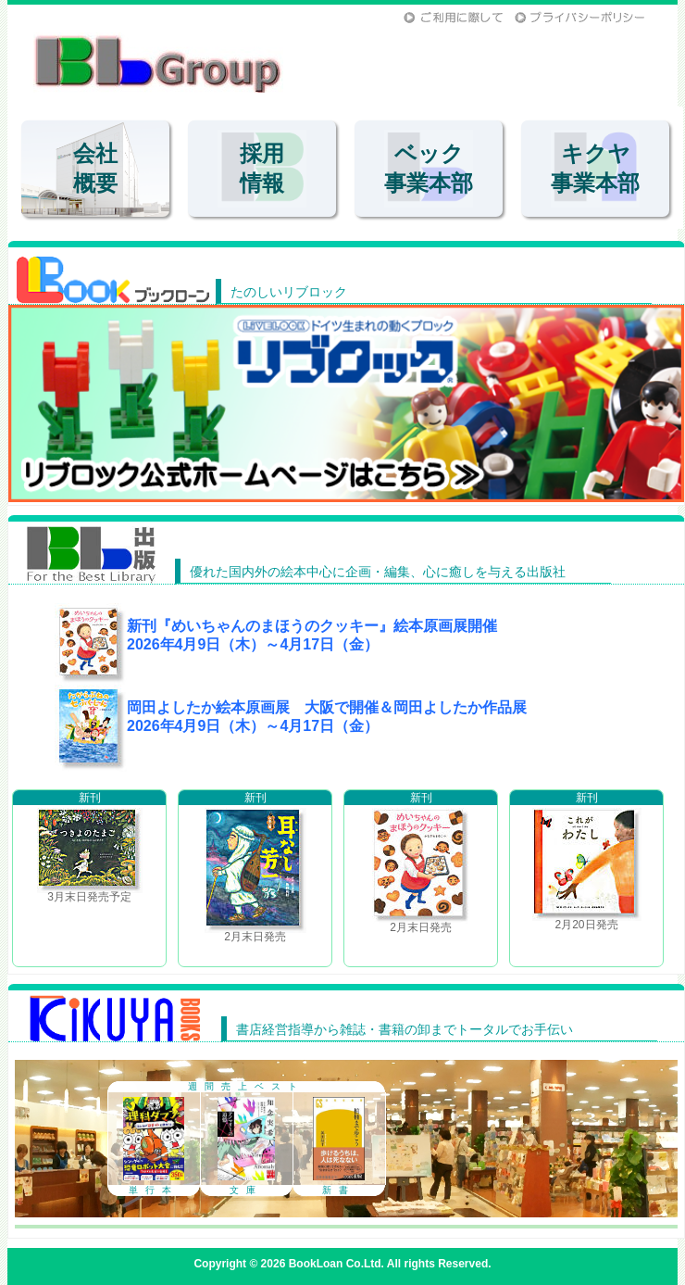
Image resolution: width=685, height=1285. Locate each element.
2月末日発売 (255, 866)
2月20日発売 (586, 860)
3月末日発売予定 (89, 846)
